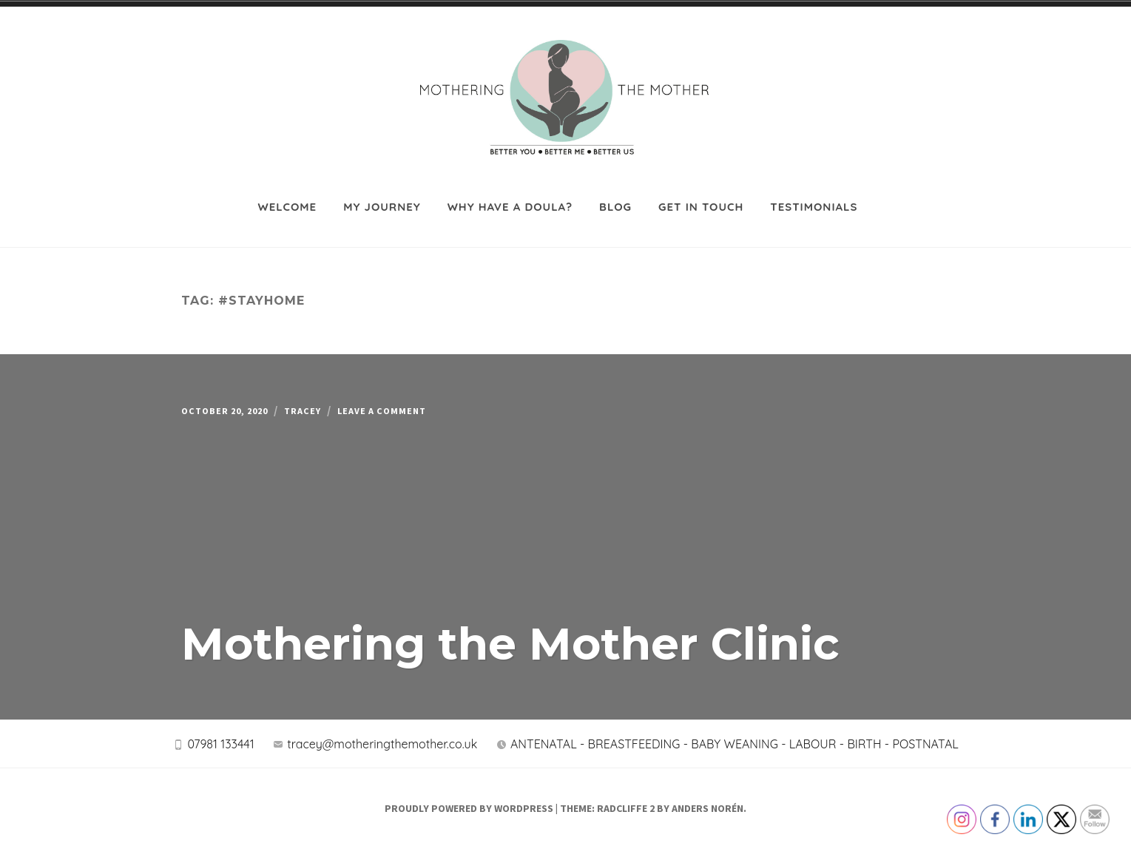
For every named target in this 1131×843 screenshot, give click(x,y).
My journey (382, 194)
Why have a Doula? (510, 194)
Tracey (328, 401)
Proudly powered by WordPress (469, 803)
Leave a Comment (422, 401)
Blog (615, 194)
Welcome (287, 194)
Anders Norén (707, 803)
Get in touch (700, 194)
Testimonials (813, 194)
